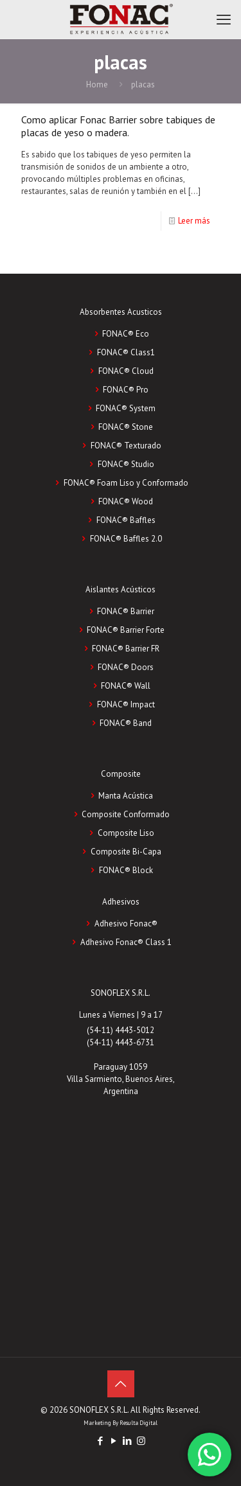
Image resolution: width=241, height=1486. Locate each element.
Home (97, 84)
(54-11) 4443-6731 (120, 1042)
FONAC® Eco (125, 333)
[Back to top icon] (120, 1383)
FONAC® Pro (125, 389)
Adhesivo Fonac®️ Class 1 (126, 942)
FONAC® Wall (125, 685)
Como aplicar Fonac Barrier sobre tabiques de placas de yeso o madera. (118, 126)
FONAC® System (126, 408)
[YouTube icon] (114, 1441)
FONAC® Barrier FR (125, 648)
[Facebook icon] (100, 1441)
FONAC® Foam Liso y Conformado (126, 482)
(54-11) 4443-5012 (120, 1030)
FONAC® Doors (126, 667)
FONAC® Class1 (126, 352)
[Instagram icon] (141, 1441)
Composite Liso (126, 832)
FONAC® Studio (126, 464)
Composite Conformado (126, 814)
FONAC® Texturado (126, 445)
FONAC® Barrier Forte (126, 629)
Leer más (194, 220)
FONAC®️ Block (126, 870)
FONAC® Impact (126, 704)
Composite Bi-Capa (126, 851)
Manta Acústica (125, 795)
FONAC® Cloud (126, 371)
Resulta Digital (138, 1422)
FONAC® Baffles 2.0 (126, 538)
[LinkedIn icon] (127, 1441)
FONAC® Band (126, 723)
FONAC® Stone (125, 426)
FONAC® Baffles (126, 520)
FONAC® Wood (125, 501)
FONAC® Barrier (125, 611)
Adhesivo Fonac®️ (125, 923)
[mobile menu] (224, 19)
